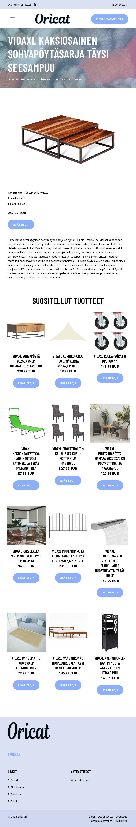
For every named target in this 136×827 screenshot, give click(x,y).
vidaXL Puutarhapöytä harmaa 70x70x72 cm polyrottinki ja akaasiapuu (110, 458)
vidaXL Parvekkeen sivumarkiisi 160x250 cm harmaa (26, 556)
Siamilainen (17, 787)
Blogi (14, 801)
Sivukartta (121, 820)
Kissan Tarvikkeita (109, 19)
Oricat (14, 780)
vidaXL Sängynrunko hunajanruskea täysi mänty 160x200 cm (68, 663)
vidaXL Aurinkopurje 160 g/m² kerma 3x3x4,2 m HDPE (68, 361)
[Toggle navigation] (12, 18)
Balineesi (16, 794)
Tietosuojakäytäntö (100, 820)
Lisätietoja (21, 224)
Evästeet (121, 816)
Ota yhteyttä (105, 816)
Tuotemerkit (31, 192)
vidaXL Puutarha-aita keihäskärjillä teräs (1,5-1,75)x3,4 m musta (68, 556)
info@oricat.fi (119, 4)
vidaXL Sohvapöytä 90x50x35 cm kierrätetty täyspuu (26, 361)
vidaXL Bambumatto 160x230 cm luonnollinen (26, 663)
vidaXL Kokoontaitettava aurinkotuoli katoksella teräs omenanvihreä (26, 458)
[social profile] (34, 4)
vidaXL (44, 192)
